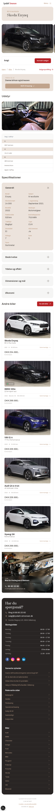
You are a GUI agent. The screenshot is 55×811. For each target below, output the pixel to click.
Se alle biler (45, 304)
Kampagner (27, 695)
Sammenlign (27, 715)
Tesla (27, 777)
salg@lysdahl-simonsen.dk (20, 616)
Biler (10, 69)
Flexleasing (27, 703)
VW (27, 785)
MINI (27, 757)
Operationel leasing (27, 707)
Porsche (27, 769)
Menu (48, 3)
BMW (27, 737)
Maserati (27, 789)
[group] (27, 38)
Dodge (27, 745)
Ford (27, 749)
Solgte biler (27, 719)
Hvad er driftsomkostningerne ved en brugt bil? (27, 673)
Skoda (27, 773)
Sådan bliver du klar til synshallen (27, 681)
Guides (27, 699)
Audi (27, 733)
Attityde (31, 807)
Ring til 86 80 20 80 (17, 612)
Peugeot (27, 761)
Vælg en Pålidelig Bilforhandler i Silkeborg (27, 685)
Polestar (27, 765)
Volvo (27, 781)
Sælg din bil (27, 711)
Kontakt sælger (43, 60)
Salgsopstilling (46, 69)
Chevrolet (27, 741)
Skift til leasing (28, 86)
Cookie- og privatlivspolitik (27, 804)
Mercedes (27, 753)
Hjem (4, 69)
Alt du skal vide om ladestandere (27, 677)
